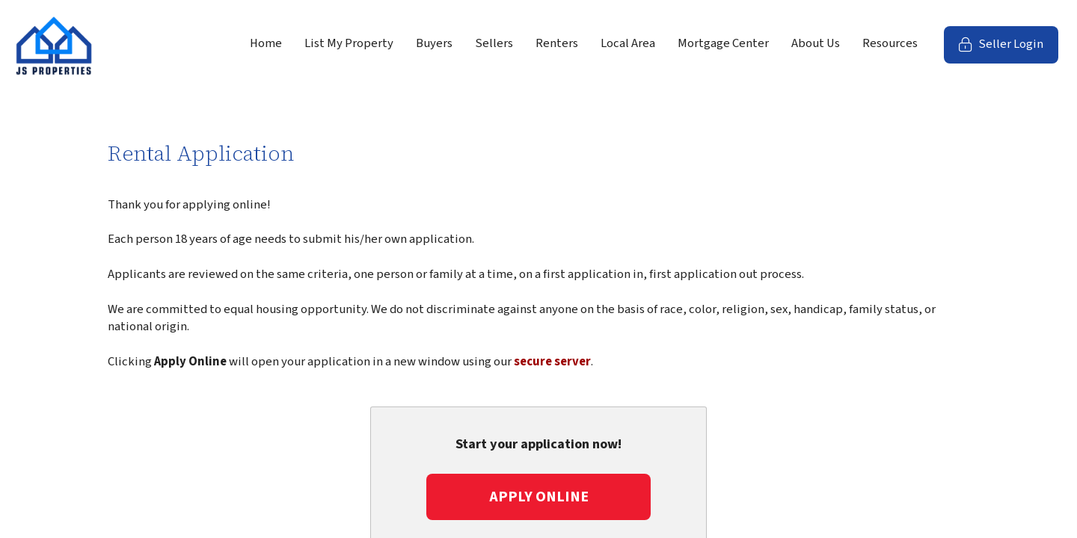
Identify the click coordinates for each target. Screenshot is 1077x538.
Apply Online (539, 496)
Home (266, 43)
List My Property (348, 43)
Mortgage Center (723, 43)
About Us (815, 43)
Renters (557, 43)
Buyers (434, 43)
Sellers (494, 43)
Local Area (628, 43)
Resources (890, 43)
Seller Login (1008, 49)
